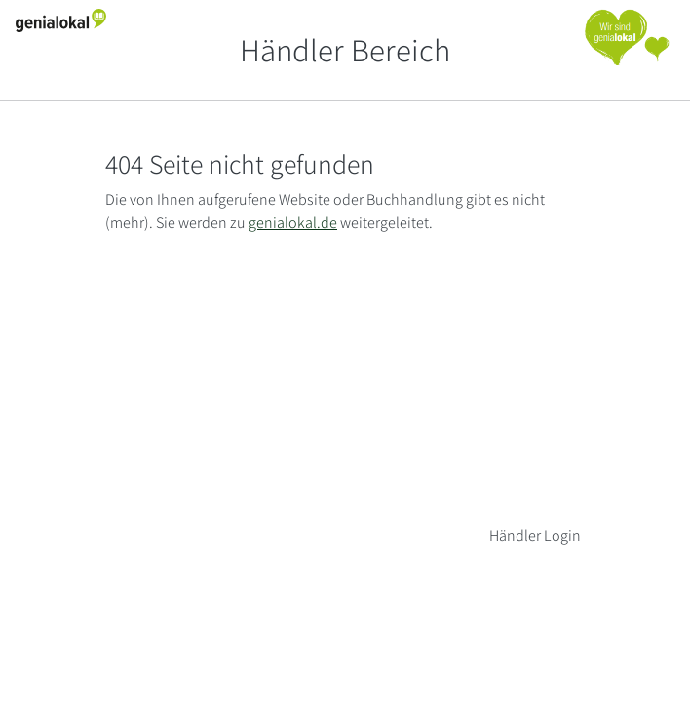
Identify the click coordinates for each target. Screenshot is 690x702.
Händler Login (535, 536)
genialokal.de (293, 223)
